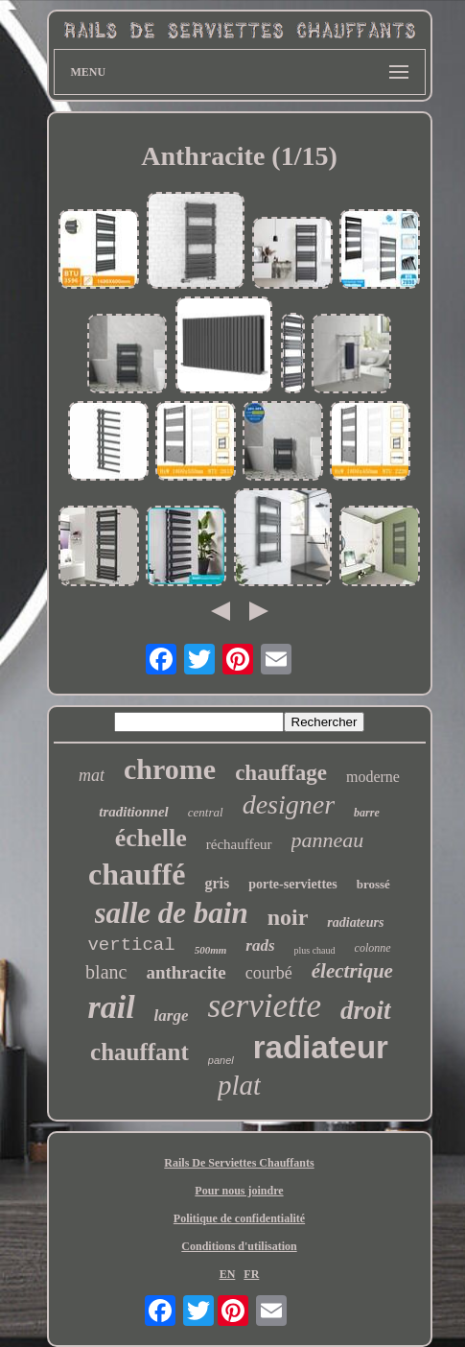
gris (216, 883)
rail (110, 1007)
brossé (373, 884)
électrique (352, 970)
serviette (264, 1006)
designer (289, 804)
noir (288, 917)
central (205, 812)
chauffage (281, 773)
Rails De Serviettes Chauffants (239, 1163)
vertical (130, 945)
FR (251, 1274)
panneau (327, 840)
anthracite (185, 972)
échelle (151, 838)
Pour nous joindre (239, 1190)
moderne (373, 776)
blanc (106, 971)
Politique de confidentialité (239, 1218)
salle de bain (171, 913)
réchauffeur (239, 844)
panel (221, 1060)
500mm (211, 950)
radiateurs (355, 922)
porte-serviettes (292, 884)
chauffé (136, 874)
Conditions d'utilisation (238, 1246)
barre (367, 812)
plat (239, 1085)
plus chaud (315, 950)
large (171, 1015)
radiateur (320, 1047)
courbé (268, 972)
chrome (170, 769)
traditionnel (134, 811)
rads (259, 945)
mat (92, 775)
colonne (373, 948)
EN (228, 1274)
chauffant (139, 1052)
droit (365, 1010)
